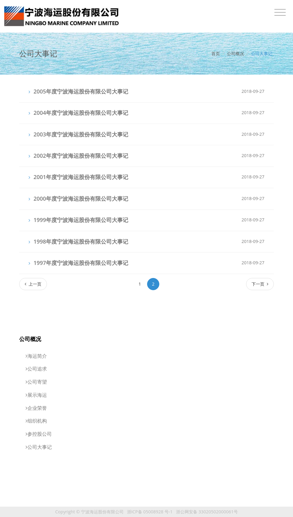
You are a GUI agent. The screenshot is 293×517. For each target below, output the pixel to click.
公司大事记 (261, 53)
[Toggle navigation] (280, 12)
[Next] (260, 284)
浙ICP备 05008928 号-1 (150, 512)
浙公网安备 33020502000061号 (207, 512)
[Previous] (33, 284)
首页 (215, 53)
